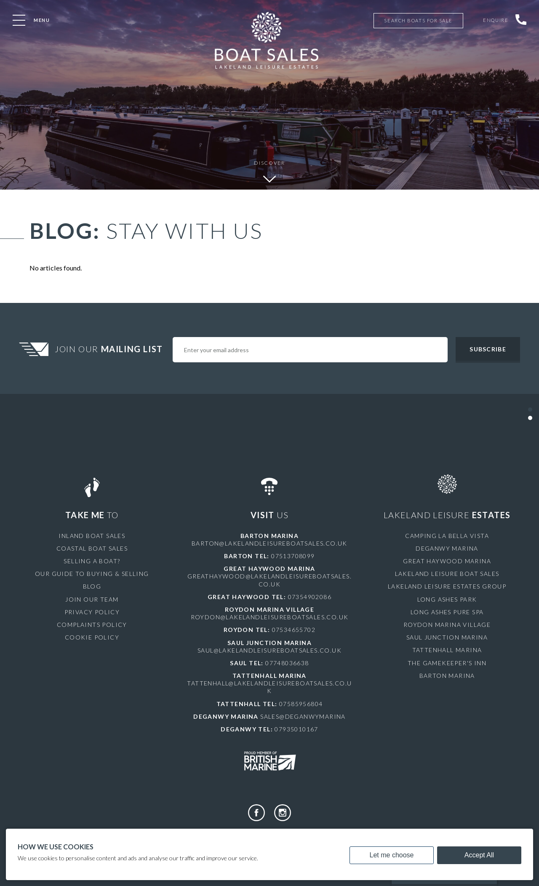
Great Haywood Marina (447, 561)
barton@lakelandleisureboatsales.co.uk (269, 543)
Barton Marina (447, 675)
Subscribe (488, 349)
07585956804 (301, 703)
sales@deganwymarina (303, 716)
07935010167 (296, 729)
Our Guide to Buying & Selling (92, 573)
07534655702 (293, 629)
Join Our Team (91, 599)
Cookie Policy (92, 637)
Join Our (110, 349)
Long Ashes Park (447, 599)
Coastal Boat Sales (92, 548)
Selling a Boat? (92, 561)
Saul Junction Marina (447, 637)
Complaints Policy (92, 624)
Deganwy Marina (447, 548)
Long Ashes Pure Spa (447, 612)
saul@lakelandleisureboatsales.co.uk (269, 650)
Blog (92, 586)
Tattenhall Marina (447, 649)
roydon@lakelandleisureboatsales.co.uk (270, 617)
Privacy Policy (92, 612)
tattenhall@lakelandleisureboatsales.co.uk (269, 687)
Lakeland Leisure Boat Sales (447, 573)
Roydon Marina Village (447, 624)
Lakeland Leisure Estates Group (447, 586)
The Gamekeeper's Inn (447, 663)
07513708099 (293, 555)
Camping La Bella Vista (447, 535)
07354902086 (309, 596)
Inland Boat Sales (92, 535)
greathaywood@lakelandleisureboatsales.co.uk (269, 580)
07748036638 (287, 663)
